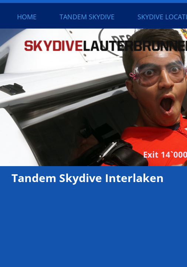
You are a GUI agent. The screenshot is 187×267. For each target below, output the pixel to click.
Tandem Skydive (87, 16)
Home (27, 16)
